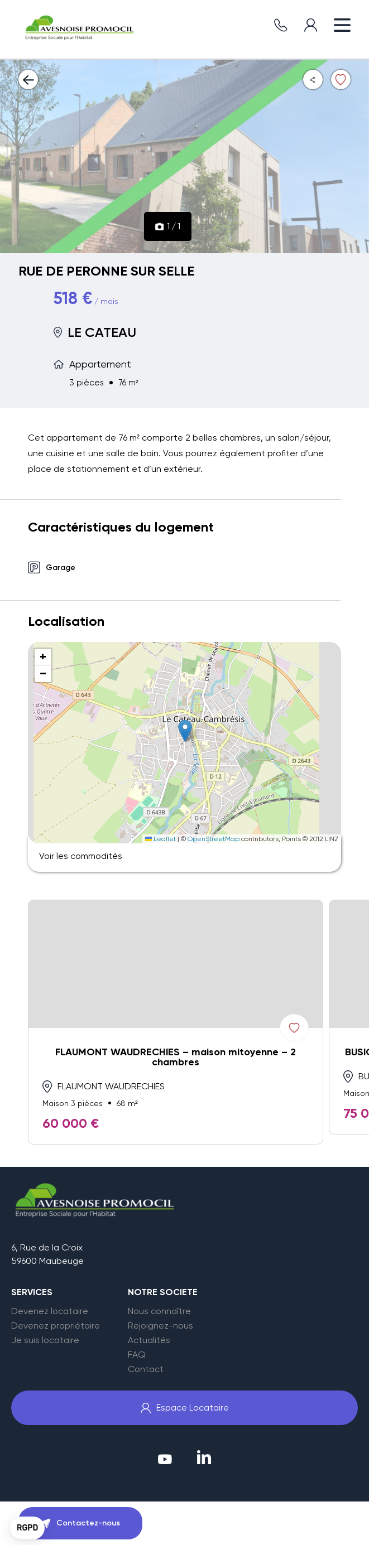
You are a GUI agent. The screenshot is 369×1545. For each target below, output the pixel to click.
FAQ (137, 1354)
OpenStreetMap (213, 839)
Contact (146, 1369)
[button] (185, 731)
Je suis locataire (45, 1340)
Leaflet (160, 839)
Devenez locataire (49, 1311)
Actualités (149, 1340)
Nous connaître (159, 1311)
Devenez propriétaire (55, 1325)
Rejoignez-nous (160, 1325)
